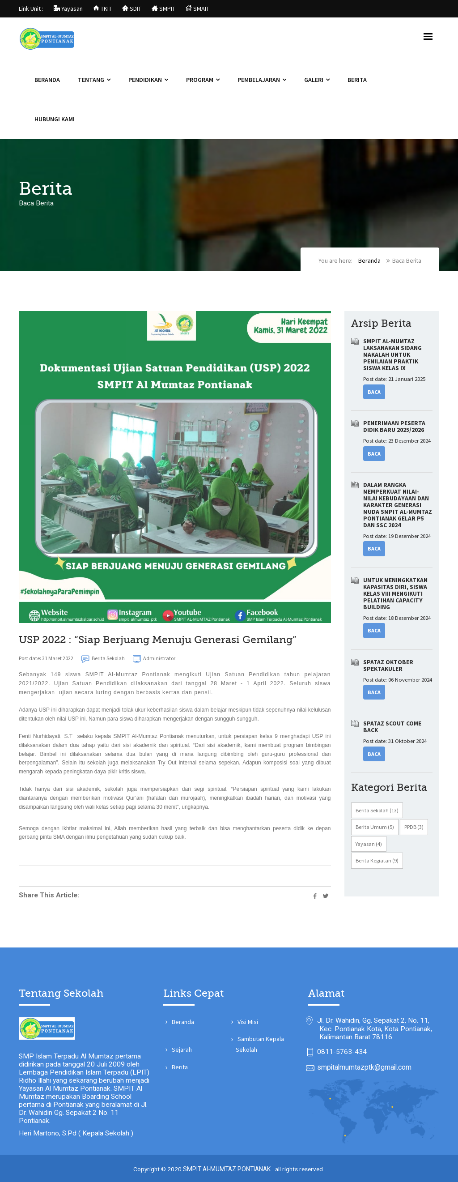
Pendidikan (145, 80)
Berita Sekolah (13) (377, 812)
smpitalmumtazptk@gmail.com (364, 1065)
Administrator (154, 660)
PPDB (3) (414, 829)
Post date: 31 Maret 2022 (46, 659)
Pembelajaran (258, 80)
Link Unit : (31, 8)
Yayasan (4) (369, 846)
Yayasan (68, 8)
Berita (357, 80)
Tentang (91, 80)
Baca (374, 392)
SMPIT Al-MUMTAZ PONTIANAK (227, 1167)
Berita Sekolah (103, 660)
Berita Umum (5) (375, 829)
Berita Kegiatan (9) (377, 863)
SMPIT (163, 8)
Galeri (313, 80)
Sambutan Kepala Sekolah (260, 1040)
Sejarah (181, 1045)
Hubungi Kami (54, 119)
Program (199, 80)
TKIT (102, 8)
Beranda (47, 80)
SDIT (131, 8)
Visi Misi (247, 1018)
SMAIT (197, 8)
